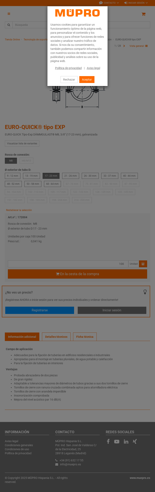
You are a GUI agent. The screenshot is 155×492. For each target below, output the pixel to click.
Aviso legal (93, 68)
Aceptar (87, 79)
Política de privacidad (68, 68)
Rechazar (69, 79)
